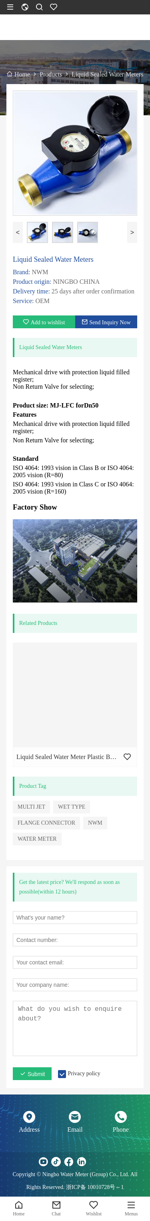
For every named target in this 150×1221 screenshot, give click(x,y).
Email (74, 1129)
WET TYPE (71, 807)
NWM (95, 823)
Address (29, 1129)
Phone (121, 1129)
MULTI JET (31, 807)
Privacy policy (84, 1073)
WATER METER (37, 839)
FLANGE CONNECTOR (46, 823)
